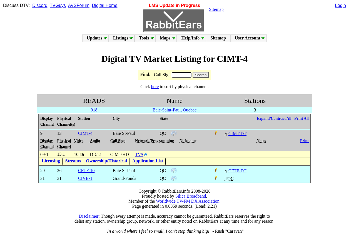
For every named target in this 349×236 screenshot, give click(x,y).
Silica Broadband (190, 196)
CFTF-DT (237, 170)
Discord (39, 5)
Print (304, 141)
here (155, 86)
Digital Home (105, 5)
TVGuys (58, 5)
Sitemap (216, 9)
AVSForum (78, 5)
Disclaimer (88, 216)
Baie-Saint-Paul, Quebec (174, 110)
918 (94, 110)
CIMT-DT (237, 133)
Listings (120, 38)
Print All (301, 118)
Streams (73, 160)
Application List (147, 160)
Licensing (51, 160)
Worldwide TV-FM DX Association (188, 201)
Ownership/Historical (106, 160)
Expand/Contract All (274, 118)
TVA (139, 154)
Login (340, 5)
